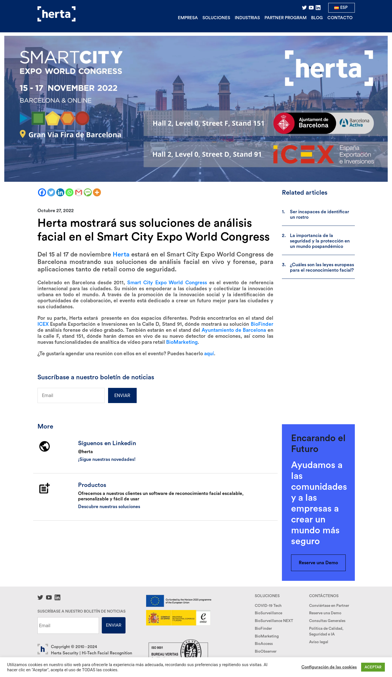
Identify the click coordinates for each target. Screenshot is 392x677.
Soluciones (216, 18)
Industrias (247, 18)
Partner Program (285, 18)
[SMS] (88, 192)
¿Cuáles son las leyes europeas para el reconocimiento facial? (322, 267)
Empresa (188, 18)
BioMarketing (267, 636)
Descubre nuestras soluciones (109, 506)
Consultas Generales (327, 621)
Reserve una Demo (318, 562)
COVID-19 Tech (268, 606)
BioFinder (263, 629)
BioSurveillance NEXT (274, 621)
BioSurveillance (268, 613)
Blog (317, 18)
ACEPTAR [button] (373, 667)
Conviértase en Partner (329, 606)
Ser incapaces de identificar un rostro (319, 215)
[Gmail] (79, 192)
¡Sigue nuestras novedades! (107, 459)
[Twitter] (51, 192)
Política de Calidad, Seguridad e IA (326, 631)
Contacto (340, 18)
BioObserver (265, 652)
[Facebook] (42, 192)
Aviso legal (318, 642)
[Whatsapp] (69, 192)
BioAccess (264, 644)
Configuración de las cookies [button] (329, 667)
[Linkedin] (60, 192)
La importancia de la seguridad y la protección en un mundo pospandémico (320, 241)
